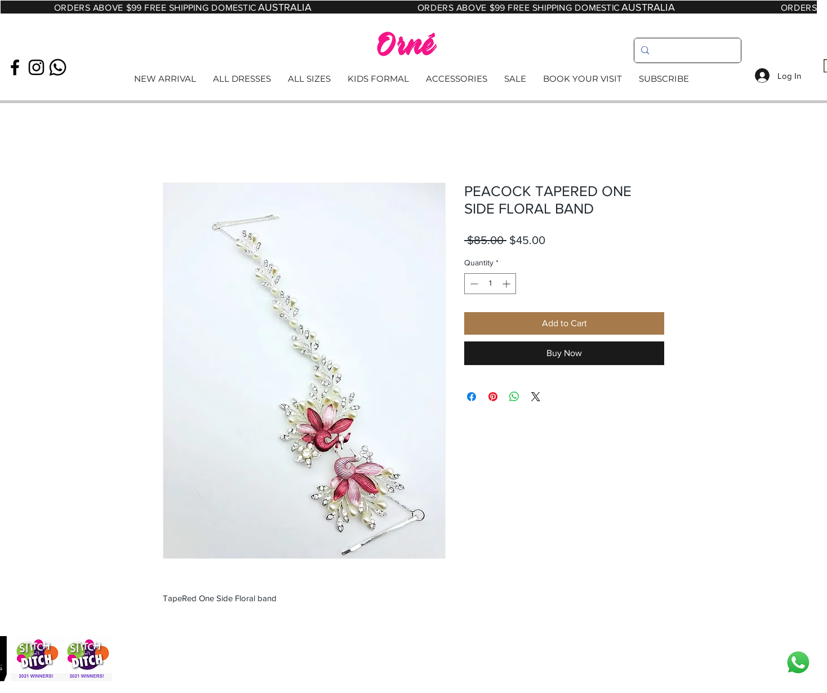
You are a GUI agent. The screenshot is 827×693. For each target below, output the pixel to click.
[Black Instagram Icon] (36, 67)
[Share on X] (536, 396)
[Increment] (507, 284)
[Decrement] (473, 284)
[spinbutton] (490, 284)
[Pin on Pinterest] (493, 396)
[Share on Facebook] (471, 396)
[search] (686, 50)
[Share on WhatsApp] (514, 396)
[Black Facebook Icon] (15, 67)
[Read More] (413, 79)
